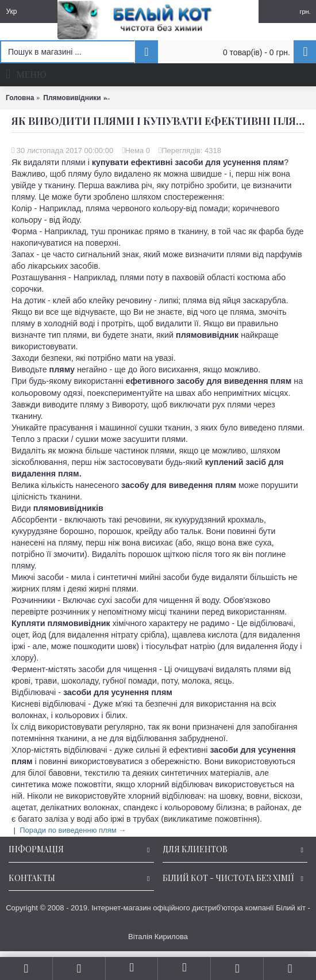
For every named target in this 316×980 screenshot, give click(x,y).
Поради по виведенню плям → (73, 830)
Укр (11, 11)
